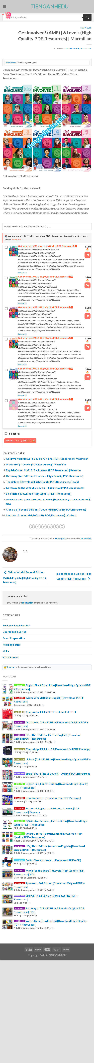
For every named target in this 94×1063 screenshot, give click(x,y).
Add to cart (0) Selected (20, 440)
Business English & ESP (16, 625)
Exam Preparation (13, 638)
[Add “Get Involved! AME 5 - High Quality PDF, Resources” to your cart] (88, 408)
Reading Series (11, 644)
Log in (10, 667)
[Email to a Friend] (50, 526)
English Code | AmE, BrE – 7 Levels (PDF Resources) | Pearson (43, 470)
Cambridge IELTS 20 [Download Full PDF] (51, 711)
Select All (12, 433)
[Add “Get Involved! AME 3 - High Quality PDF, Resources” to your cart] (88, 347)
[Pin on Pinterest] (56, 526)
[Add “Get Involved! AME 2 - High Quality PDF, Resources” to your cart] (88, 316)
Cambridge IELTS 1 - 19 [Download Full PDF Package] (58, 749)
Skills (5, 650)
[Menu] (4, 6)
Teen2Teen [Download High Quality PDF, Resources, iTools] (42, 481)
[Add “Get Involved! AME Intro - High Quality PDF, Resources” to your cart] (88, 255)
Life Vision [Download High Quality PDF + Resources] (38, 493)
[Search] (87, 17)
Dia (90, 48)
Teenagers (86, 28)
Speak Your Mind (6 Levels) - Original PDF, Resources (58, 773)
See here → (17, 239)
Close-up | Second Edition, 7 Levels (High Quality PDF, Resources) (46, 509)
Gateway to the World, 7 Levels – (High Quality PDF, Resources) (45, 487)
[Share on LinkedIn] (62, 526)
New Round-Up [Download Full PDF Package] (53, 797)
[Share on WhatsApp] (32, 526)
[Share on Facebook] (38, 526)
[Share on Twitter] (44, 526)
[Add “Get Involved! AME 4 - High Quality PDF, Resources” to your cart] (88, 377)
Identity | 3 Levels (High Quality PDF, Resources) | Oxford (41, 515)
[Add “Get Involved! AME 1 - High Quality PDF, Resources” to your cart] (88, 285)
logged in (27, 602)
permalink (86, 538)
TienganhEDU (47, 6)
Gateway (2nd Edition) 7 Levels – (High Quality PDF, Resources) (44, 476)
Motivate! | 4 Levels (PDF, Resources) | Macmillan (36, 464)
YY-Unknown (10, 657)
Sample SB (22, 273)
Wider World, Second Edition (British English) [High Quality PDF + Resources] (24, 577)
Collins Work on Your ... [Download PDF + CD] (53, 860)
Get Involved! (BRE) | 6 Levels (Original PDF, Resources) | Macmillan (47, 458)
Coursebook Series (14, 631)
